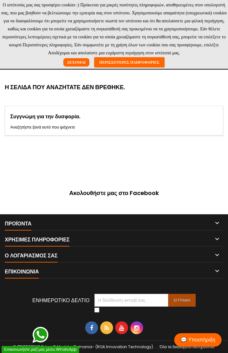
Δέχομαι (76, 62)
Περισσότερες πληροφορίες (129, 62)
